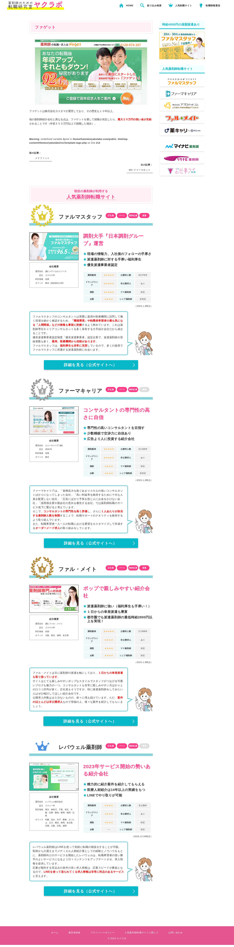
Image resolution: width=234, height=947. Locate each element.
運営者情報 (74, 935)
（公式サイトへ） (90, 365)
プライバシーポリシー (103, 935)
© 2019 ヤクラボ (117, 940)
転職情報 (213, 5)
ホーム (54, 935)
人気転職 (183, 5)
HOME (129, 5)
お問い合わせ (175, 935)
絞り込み (154, 5)
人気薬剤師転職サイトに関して (141, 935)
